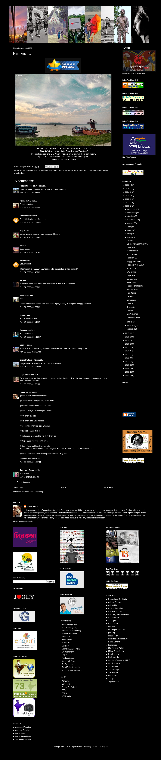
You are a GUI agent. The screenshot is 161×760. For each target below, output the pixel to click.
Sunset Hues (132, 279)
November (131, 213)
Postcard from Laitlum (135, 265)
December (131, 209)
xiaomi (23, 173)
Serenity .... (131, 296)
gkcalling (111, 633)
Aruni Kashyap (114, 617)
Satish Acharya (114, 663)
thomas (23, 315)
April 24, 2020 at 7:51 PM (30, 322)
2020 (127, 206)
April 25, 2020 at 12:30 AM (30, 352)
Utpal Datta (112, 676)
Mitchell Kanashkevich (71, 649)
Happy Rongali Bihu (135, 286)
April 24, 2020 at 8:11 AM (30, 193)
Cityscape (131, 247)
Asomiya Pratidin (22, 730)
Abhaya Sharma (114, 602)
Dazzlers (111, 627)
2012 (127, 358)
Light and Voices (27, 375)
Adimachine (113, 605)
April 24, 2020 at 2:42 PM (30, 272)
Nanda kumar (25, 201)
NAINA (64, 655)
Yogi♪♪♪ (23, 345)
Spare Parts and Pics (29, 360)
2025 (127, 189)
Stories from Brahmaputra (137, 244)
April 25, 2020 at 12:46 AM (30, 367)
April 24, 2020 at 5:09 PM (30, 307)
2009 (127, 368)
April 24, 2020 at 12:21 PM (30, 223)
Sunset (105, 170)
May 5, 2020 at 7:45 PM (29, 477)
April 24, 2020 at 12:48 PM (30, 252)
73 (20, 686)
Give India (66, 684)
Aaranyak (65, 681)
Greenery (130, 303)
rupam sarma (25, 392)
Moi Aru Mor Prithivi (116, 648)
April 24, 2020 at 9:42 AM (30, 208)
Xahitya (111, 679)
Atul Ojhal (112, 621)
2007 (127, 375)
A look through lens (69, 624)
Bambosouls (113, 624)
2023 (127, 196)
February (131, 325)
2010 (127, 365)
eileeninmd (24, 295)
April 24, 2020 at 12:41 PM (30, 237)
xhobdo (17, 173)
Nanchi (23, 260)
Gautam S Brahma (69, 634)
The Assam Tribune (23, 739)
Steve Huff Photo (68, 661)
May (129, 234)
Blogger (105, 747)
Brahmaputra (43, 170)
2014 (127, 351)
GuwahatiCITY (68, 637)
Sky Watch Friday (58, 154)
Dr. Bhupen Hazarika (116, 630)
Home (63, 487)
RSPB (64, 693)
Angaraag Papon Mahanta (118, 614)
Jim (21, 246)
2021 (127, 203)
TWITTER (73, 159)
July (129, 227)
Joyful (22, 231)
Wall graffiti (131, 272)
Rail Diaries (131, 293)
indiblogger (74, 170)
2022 (127, 199)
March (130, 322)
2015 (127, 347)
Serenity (130, 240)
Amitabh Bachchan (115, 608)
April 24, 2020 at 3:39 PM (30, 287)
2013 (127, 354)
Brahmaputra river (55, 170)
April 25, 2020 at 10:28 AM (30, 462)
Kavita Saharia (114, 642)
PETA (64, 690)
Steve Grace (113, 672)
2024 (127, 192)
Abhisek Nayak (26, 216)
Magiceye (65, 646)
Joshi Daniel (67, 640)
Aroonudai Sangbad (23, 727)
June (129, 230)
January (130, 329)
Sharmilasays (113, 669)
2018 (127, 337)
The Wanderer (67, 664)
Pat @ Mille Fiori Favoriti (30, 186)
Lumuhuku (112, 645)
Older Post (108, 487)
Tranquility (131, 307)
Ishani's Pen (113, 636)
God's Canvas (132, 314)
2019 (127, 333)
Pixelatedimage (68, 658)
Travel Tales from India (71, 667)
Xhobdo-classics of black (72, 670)
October (130, 216)
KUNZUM (65, 643)
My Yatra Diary (68, 652)
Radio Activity (113, 657)
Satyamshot (113, 666)
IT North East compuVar (117, 639)
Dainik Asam (20, 733)
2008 (127, 372)
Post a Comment (23, 482)
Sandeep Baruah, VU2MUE (119, 660)
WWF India (66, 696)
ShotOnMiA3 (83, 170)
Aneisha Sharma (115, 611)
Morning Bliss (132, 289)
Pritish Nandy (113, 654)
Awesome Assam (32, 170)
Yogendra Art (113, 682)
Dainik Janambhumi (23, 736)
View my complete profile (23, 521)
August (130, 223)
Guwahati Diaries (133, 318)
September (132, 220)
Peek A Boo (131, 282)
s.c (21, 280)
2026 (127, 185)
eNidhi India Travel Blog (71, 631)
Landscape (131, 300)
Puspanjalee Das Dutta (117, 599)
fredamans (24, 330)
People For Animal (69, 687)
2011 (127, 361)
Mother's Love (132, 251)
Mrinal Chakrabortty (116, 651)
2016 (127, 344)
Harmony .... (132, 258)
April (129, 237)
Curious (130, 310)
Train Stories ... (133, 254)
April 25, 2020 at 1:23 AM (30, 384)
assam (22, 170)
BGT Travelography (69, 627)
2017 (127, 340)
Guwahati (66, 170)
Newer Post (18, 487)
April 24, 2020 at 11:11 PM (30, 337)
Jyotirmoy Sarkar (27, 470)
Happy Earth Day (133, 261)
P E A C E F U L (133, 268)
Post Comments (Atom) (33, 492)
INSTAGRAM (64, 159)
